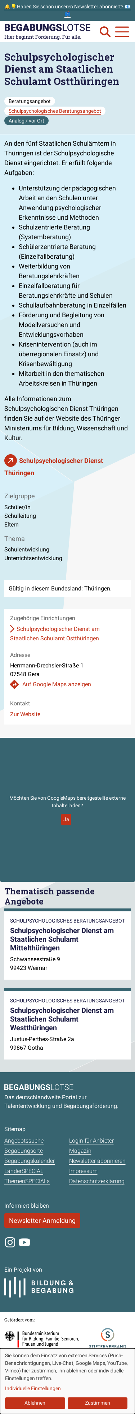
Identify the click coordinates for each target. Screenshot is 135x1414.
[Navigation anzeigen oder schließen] (122, 31)
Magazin (80, 1150)
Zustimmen (97, 1403)
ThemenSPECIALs (27, 1181)
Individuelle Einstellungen (33, 1388)
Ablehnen (34, 1403)
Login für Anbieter (91, 1140)
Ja (66, 819)
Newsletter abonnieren (97, 1160)
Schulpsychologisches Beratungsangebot (55, 111)
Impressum (83, 1171)
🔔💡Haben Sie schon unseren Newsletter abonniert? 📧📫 (67, 10)
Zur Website (25, 714)
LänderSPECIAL (23, 1171)
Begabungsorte (23, 1150)
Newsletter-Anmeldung (42, 1220)
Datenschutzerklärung (97, 1181)
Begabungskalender (29, 1160)
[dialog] (67, 1381)
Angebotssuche (24, 1140)
